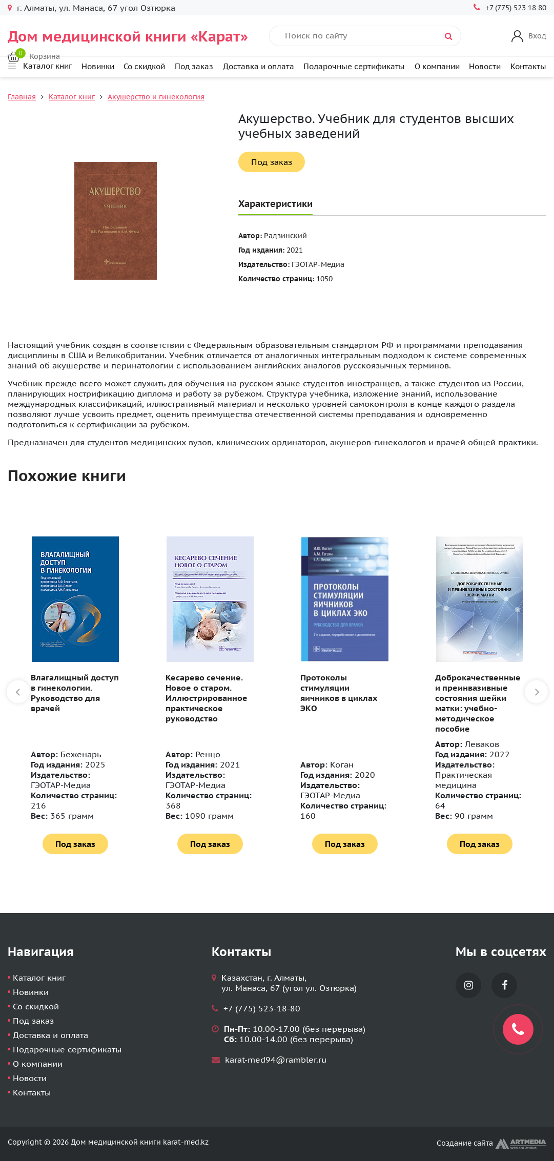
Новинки (97, 66)
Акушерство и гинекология (156, 96)
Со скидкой (144, 66)
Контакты (528, 66)
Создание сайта (491, 1143)
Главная (22, 96)
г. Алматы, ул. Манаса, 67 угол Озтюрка (96, 8)
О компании (437, 66)
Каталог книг (72, 96)
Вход (537, 35)
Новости (485, 66)
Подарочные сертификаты (354, 66)
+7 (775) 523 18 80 (515, 7)
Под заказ (194, 66)
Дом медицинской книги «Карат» (128, 36)
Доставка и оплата (258, 66)
